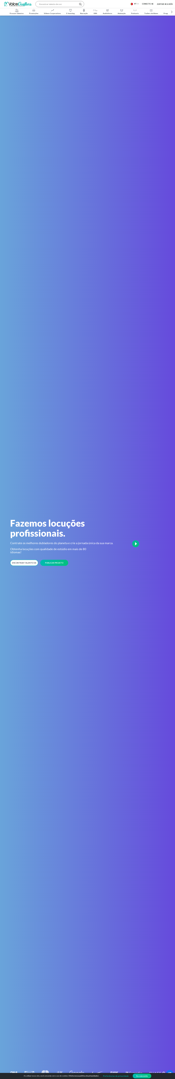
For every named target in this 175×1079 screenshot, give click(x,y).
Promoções (33, 11)
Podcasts (135, 11)
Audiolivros (107, 11)
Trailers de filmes (151, 11)
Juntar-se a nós (165, 4)
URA (95, 11)
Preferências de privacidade (116, 1076)
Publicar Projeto (54, 563)
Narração (84, 11)
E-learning (70, 11)
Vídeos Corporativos (52, 11)
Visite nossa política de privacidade (83, 1076)
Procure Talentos (17, 11)
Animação (122, 11)
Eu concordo (142, 1076)
